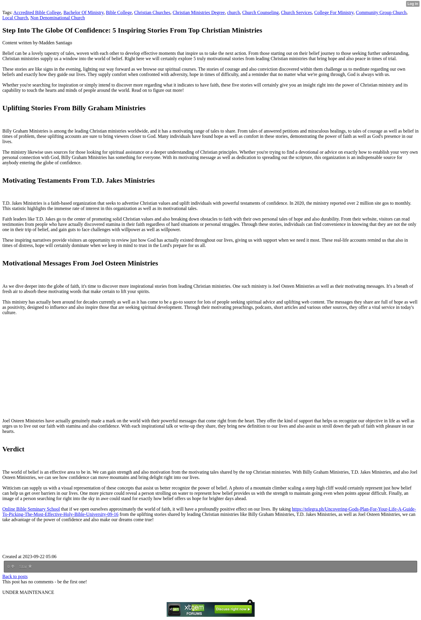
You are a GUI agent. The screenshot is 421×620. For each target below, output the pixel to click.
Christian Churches (152, 12)
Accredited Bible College (37, 12)
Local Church (15, 17)
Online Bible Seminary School (31, 508)
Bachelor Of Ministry (83, 12)
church (233, 12)
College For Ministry (334, 12)
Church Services (296, 12)
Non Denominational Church (58, 17)
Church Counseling (260, 12)
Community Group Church (381, 12)
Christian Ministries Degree (199, 12)
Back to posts (15, 576)
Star (25, 566)
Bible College (119, 12)
